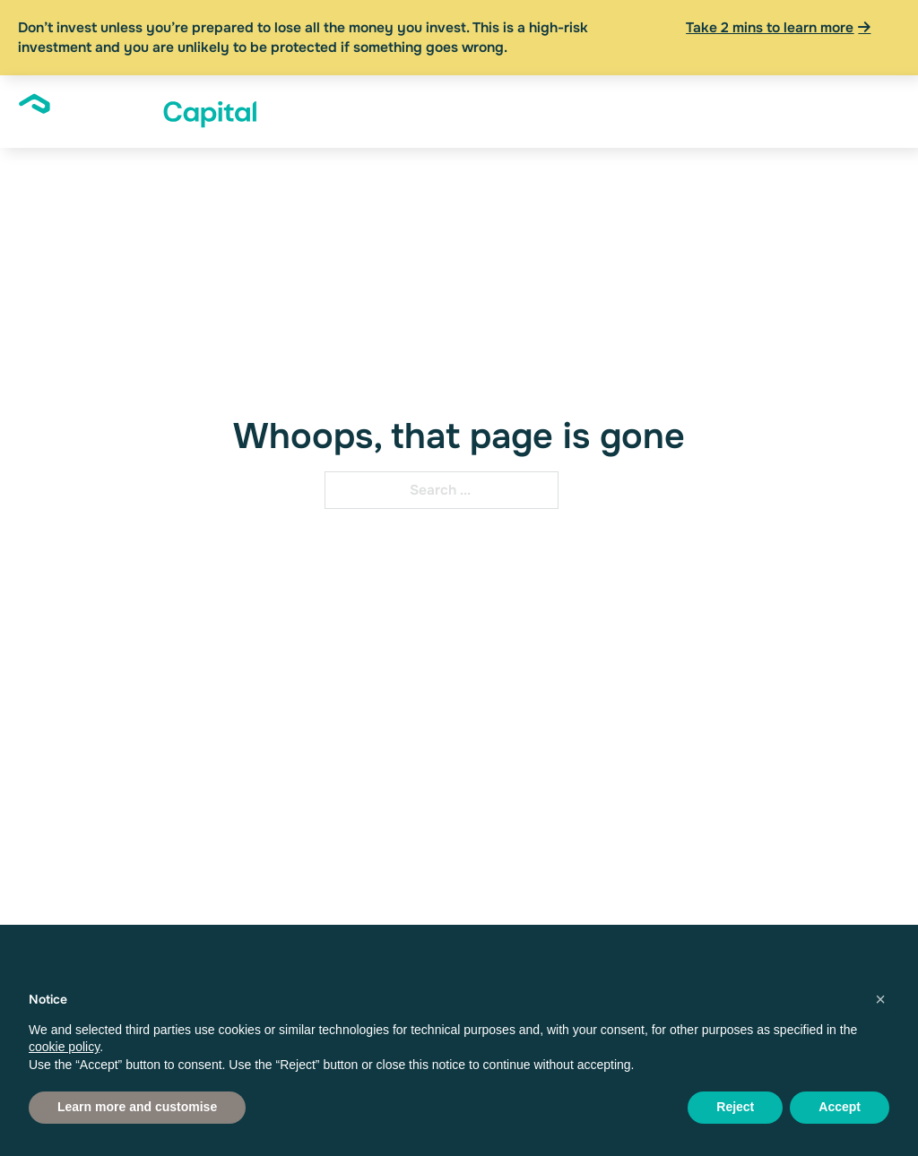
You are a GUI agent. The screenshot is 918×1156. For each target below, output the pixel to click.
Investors (378, 103)
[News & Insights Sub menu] (689, 112)
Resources (751, 103)
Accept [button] (839, 1107)
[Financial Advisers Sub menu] (597, 112)
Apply (870, 103)
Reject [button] (735, 1107)
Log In (817, 111)
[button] (880, 999)
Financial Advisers (556, 111)
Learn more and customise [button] (137, 1107)
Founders (479, 103)
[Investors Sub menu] (421, 103)
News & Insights (651, 111)
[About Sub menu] (321, 103)
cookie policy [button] (64, 1047)
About (288, 103)
